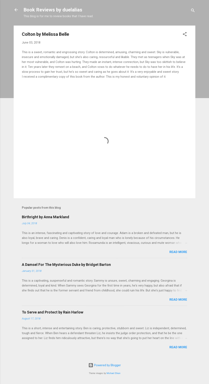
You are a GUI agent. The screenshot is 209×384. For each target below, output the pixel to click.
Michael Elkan (113, 373)
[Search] (192, 11)
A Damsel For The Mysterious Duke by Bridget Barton (66, 264)
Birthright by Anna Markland (45, 217)
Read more (178, 252)
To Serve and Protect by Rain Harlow (52, 312)
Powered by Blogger (104, 365)
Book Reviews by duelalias (52, 10)
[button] (184, 35)
